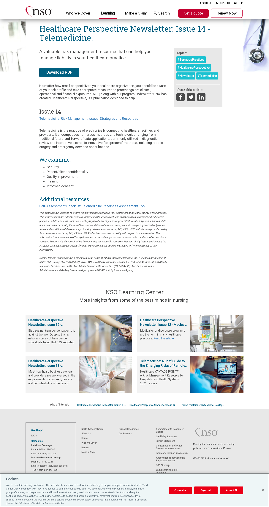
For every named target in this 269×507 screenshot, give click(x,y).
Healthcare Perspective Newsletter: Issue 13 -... (101, 405)
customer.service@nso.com (53, 466)
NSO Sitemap (162, 465)
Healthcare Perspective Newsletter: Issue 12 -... (153, 405)
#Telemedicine (207, 76)
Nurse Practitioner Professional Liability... (203, 405)
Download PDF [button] (59, 72)
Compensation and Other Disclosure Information (169, 447)
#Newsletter (186, 76)
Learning (108, 13)
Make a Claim (136, 13)
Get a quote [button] (193, 13)
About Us (86, 433)
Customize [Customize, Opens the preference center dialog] (180, 490)
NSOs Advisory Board (92, 429)
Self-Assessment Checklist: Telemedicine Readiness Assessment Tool (92, 206)
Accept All (231, 490)
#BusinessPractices (191, 59)
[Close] (263, 490)
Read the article (164, 338)
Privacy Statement (165, 441)
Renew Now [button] (227, 13)
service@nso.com (47, 453)
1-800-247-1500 (47, 449)
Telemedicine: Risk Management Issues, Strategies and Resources (88, 118)
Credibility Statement (166, 436)
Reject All (206, 490)
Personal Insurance (129, 429)
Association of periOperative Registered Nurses (170, 459)
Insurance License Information (172, 453)
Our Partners (125, 433)
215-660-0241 (46, 461)
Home (84, 438)
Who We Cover (88, 443)
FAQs (34, 435)
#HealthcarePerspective (194, 67)
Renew (84, 447)
